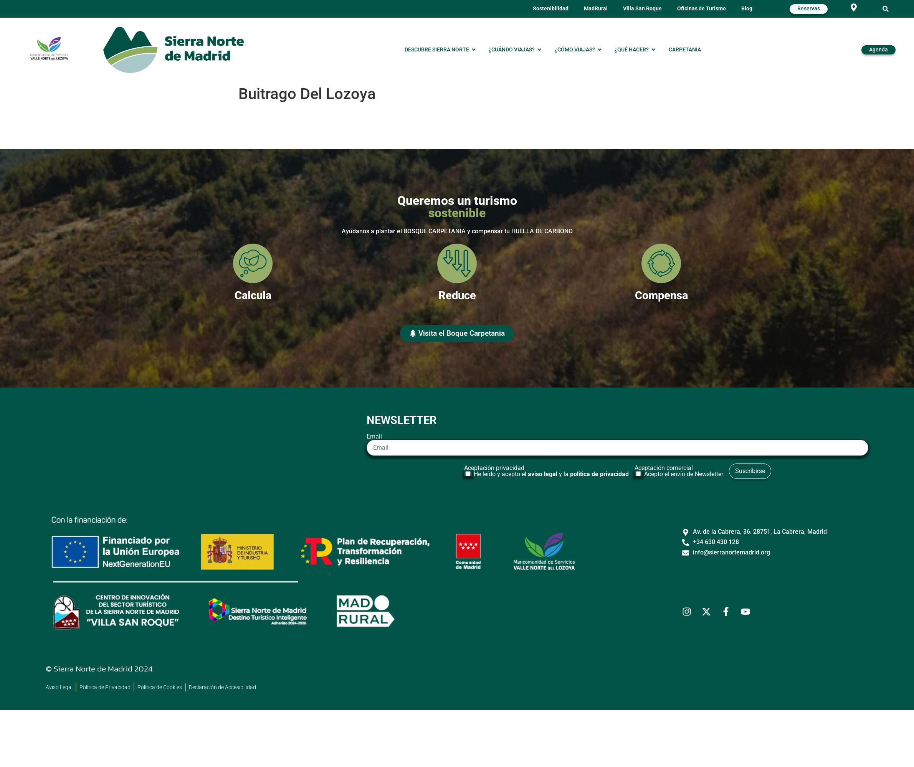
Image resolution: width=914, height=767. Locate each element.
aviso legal (542, 474)
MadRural (596, 8)
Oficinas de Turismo (701, 8)
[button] (885, 9)
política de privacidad (599, 474)
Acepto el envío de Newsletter (683, 474)
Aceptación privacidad (547, 471)
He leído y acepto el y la (551, 474)
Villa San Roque (642, 8)
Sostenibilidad (551, 8)
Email (617, 445)
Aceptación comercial (680, 471)
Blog (746, 8)
